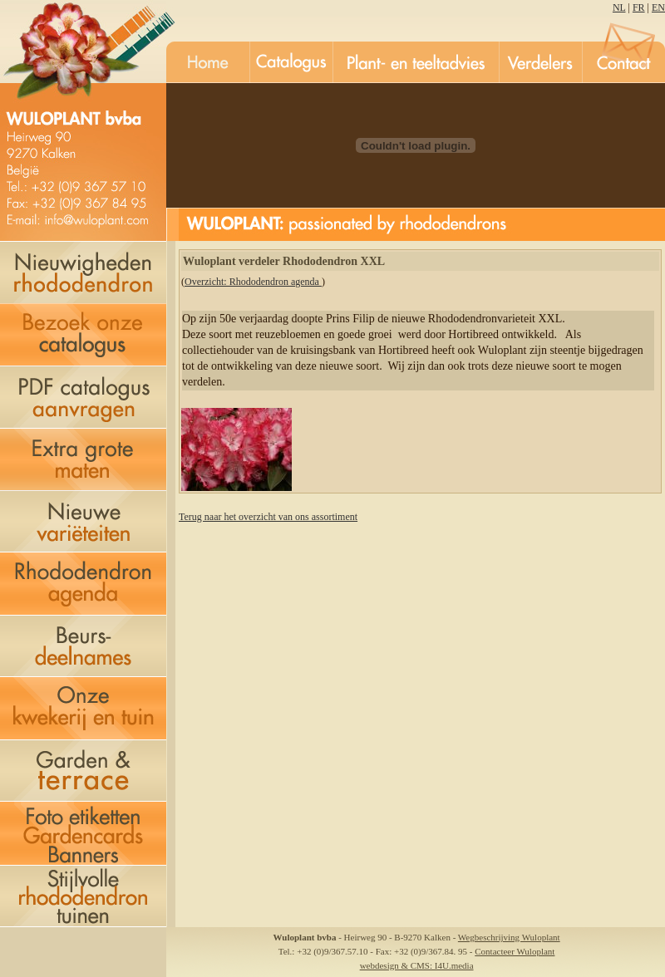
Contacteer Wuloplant (514, 951)
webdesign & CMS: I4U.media (417, 965)
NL (619, 7)
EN (658, 7)
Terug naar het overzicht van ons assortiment (268, 517)
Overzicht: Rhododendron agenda (253, 281)
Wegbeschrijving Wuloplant (509, 937)
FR (639, 7)
